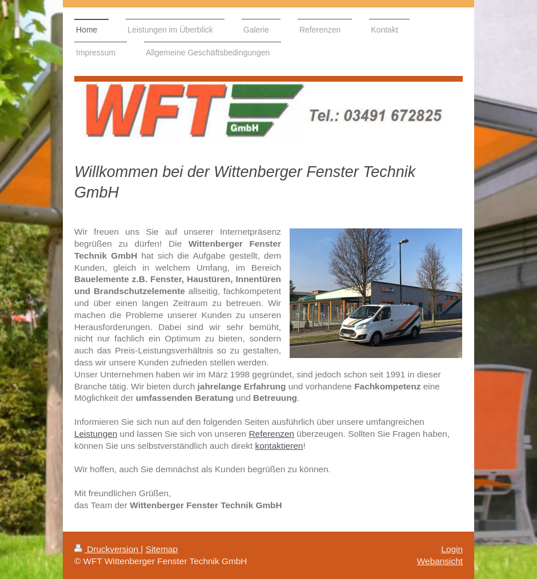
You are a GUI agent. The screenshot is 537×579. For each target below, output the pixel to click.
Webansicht (440, 561)
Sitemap (162, 549)
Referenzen (271, 434)
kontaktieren (279, 446)
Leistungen (95, 434)
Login (452, 549)
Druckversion (107, 549)
